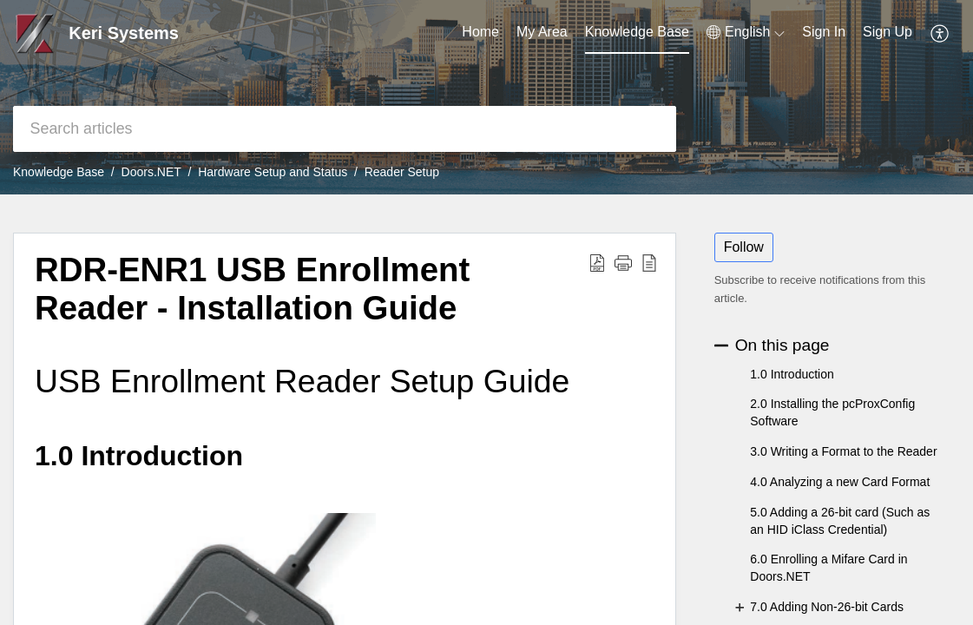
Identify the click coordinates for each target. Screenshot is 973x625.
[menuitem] (745, 32)
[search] (344, 129)
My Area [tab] (542, 31)
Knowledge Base (58, 172)
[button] (623, 262)
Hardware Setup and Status (272, 172)
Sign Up (887, 31)
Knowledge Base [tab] (637, 31)
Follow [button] (744, 247)
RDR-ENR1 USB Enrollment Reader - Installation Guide (252, 288)
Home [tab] (480, 31)
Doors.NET (151, 172)
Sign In (823, 31)
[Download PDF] (597, 262)
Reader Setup (402, 172)
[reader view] (649, 262)
